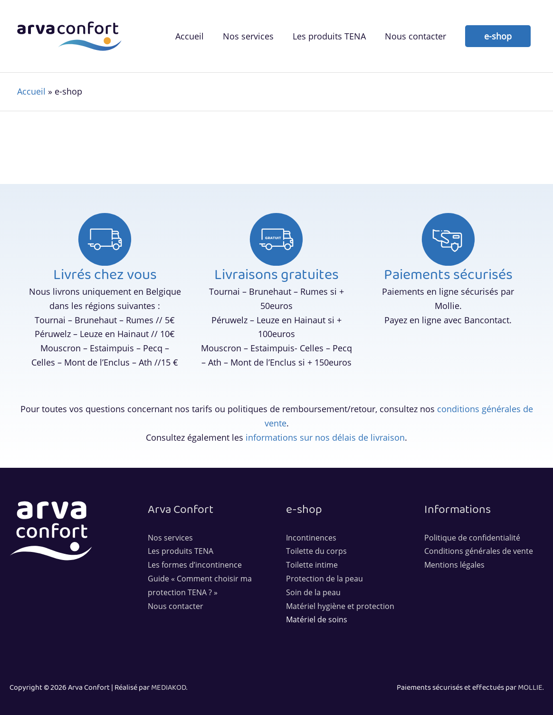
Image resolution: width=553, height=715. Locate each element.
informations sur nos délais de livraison (325, 437)
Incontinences (311, 537)
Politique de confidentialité (472, 537)
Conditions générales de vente (478, 551)
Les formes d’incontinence (195, 565)
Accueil (31, 91)
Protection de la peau (324, 578)
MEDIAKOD (168, 688)
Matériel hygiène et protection (340, 606)
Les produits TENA (180, 551)
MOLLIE (530, 688)
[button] (498, 36)
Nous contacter (175, 606)
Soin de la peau (313, 592)
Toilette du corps (316, 551)
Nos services (170, 537)
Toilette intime (312, 565)
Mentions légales (454, 565)
